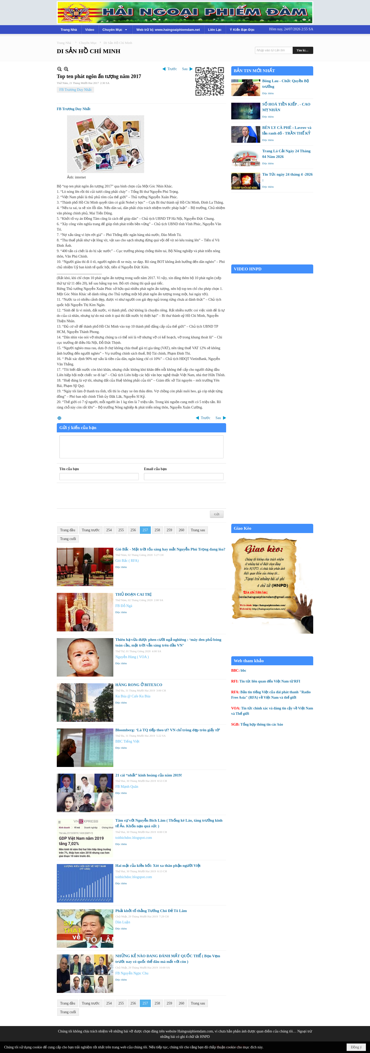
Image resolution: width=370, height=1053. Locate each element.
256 (133, 530)
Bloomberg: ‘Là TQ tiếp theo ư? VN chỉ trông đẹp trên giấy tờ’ (167, 730)
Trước (172, 69)
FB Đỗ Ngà (123, 606)
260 (181, 530)
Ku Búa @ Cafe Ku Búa (132, 696)
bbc (243, 670)
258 (157, 530)
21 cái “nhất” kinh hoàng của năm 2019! (148, 775)
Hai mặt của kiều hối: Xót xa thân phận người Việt (158, 866)
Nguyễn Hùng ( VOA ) (132, 657)
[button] (115, 29)
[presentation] (98, 496)
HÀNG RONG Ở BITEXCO (138, 685)
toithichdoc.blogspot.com (133, 838)
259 (169, 530)
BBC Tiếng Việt (127, 741)
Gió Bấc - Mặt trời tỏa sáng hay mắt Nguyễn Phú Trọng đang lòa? (170, 549)
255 (121, 530)
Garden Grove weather (272, 261)
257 (145, 530)
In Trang (59, 418)
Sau (185, 69)
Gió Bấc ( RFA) (127, 561)
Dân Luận (122, 922)
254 (109, 530)
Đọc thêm (121, 566)
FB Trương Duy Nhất (75, 90)
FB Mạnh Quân (126, 787)
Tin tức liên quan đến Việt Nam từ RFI (269, 681)
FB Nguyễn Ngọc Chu (131, 973)
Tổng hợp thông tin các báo (261, 724)
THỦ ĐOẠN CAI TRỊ (133, 594)
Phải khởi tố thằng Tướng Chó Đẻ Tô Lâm (151, 911)
